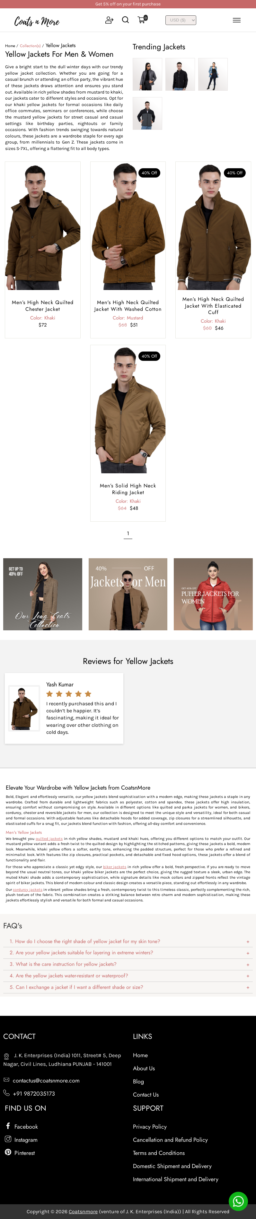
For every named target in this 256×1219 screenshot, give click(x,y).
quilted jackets (49, 838)
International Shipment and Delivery (175, 1179)
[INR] (180, 20)
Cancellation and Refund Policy (170, 1140)
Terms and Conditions (159, 1153)
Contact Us (146, 1094)
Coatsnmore (83, 1211)
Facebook (21, 1127)
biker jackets (115, 867)
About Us (144, 1068)
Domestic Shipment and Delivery (172, 1166)
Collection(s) (30, 46)
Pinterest (20, 1153)
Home (10, 46)
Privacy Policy (150, 1127)
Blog (138, 1081)
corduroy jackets (27, 889)
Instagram (21, 1140)
